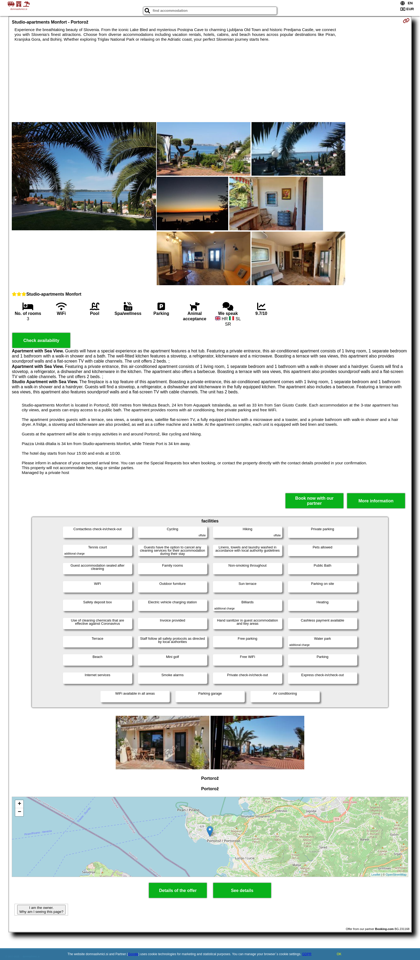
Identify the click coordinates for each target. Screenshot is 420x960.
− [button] (19, 812)
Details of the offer (178, 890)
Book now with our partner (314, 501)
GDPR (307, 954)
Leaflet (376, 874)
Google (133, 954)
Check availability (41, 340)
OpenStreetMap (396, 874)
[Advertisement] (210, 81)
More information (375, 501)
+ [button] (19, 804)
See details (242, 890)
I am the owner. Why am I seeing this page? (41, 910)
